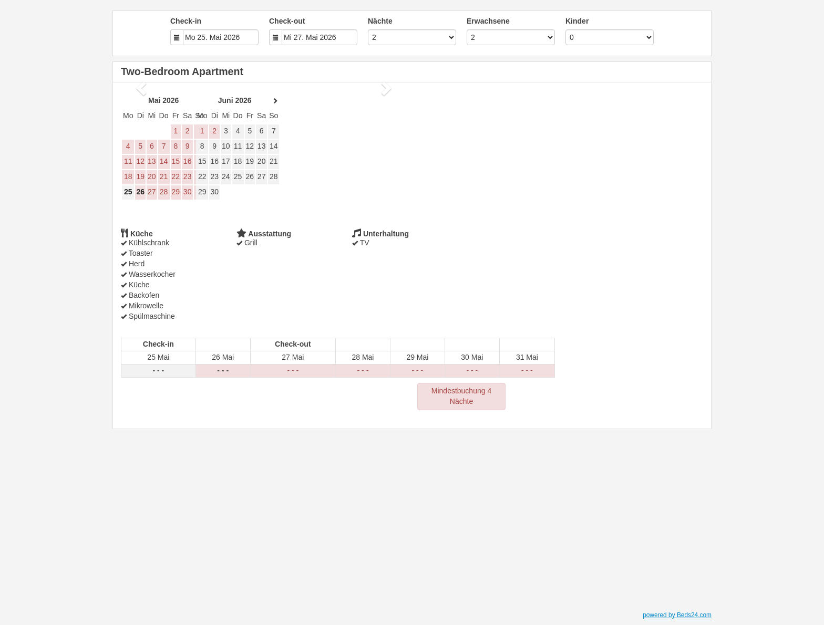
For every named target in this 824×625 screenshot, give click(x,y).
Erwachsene (488, 21)
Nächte (380, 21)
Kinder (577, 21)
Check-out (287, 21)
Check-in (185, 21)
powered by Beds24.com (677, 615)
